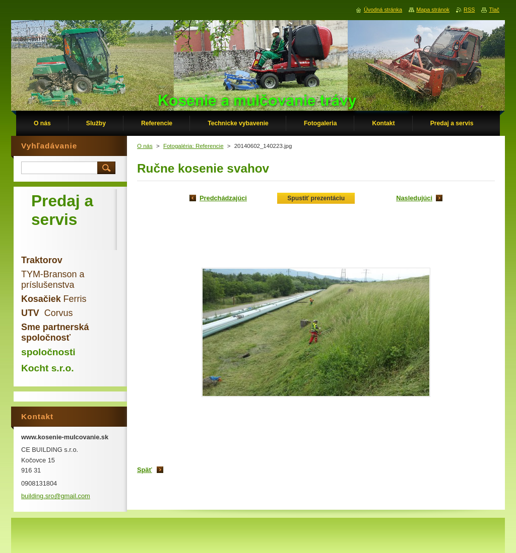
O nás (145, 146)
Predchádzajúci (223, 198)
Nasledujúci (414, 198)
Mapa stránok (432, 10)
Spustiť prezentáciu (316, 198)
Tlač (494, 10)
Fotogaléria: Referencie (193, 146)
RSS (469, 10)
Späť (144, 469)
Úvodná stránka (383, 10)
